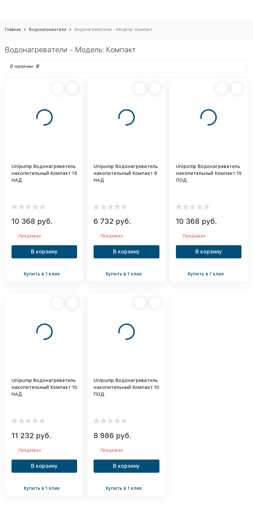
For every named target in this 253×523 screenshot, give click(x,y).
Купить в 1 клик (44, 273)
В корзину (44, 252)
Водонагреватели (47, 29)
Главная (13, 29)
